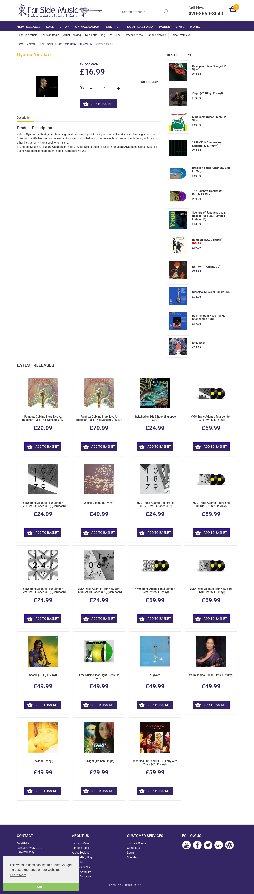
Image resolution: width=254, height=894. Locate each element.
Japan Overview (156, 35)
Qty (82, 87)
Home (20, 44)
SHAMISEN (86, 44)
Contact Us (134, 847)
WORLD (164, 26)
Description (24, 117)
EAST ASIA (113, 26)
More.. (195, 26)
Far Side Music (28, 35)
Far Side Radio (50, 35)
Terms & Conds (136, 843)
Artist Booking (72, 35)
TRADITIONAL (46, 44)
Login (130, 852)
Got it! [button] (41, 886)
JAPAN (65, 26)
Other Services (134, 35)
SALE (50, 26)
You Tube (115, 35)
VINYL (180, 26)
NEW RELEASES (29, 26)
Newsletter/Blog (95, 35)
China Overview (180, 35)
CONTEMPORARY (67, 44)
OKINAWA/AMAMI (87, 26)
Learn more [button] (18, 875)
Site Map (132, 857)
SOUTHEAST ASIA (140, 26)
